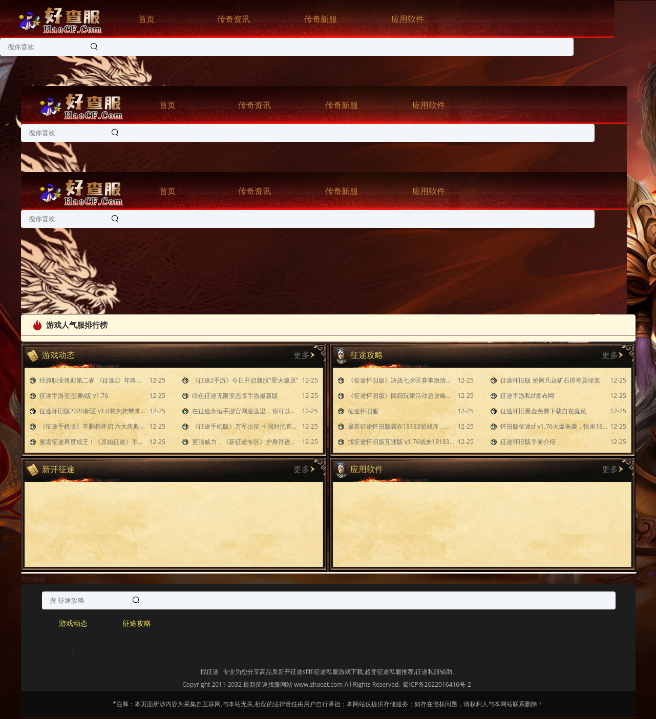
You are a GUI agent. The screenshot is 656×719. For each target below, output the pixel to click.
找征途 (209, 671)
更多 (301, 355)
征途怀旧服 (363, 411)
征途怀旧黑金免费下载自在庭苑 (543, 411)
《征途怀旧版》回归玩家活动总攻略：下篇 (401, 395)
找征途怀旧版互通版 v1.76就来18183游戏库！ (401, 441)
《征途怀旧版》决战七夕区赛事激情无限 (401, 380)
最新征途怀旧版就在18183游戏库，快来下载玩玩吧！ (401, 426)
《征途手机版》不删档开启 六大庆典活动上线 (93, 426)
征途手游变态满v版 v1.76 (74, 395)
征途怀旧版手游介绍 (528, 441)
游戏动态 (73, 623)
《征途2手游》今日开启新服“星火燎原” (245, 380)
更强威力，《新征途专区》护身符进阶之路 (246, 441)
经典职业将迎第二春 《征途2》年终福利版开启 (93, 380)
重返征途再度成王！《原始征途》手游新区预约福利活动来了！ (93, 441)
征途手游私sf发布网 (527, 395)
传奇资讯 (233, 19)
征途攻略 (136, 623)
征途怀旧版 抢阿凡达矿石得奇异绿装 (550, 380)
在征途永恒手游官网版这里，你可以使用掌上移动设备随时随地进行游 (246, 411)
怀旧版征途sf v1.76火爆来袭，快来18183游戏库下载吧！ (554, 426)
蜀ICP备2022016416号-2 (437, 684)
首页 (146, 19)
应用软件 (407, 19)
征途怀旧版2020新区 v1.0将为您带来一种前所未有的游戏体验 (93, 411)
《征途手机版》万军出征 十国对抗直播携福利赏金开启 (246, 426)
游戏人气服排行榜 (69, 325)
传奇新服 (320, 19)
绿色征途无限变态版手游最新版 (235, 395)
